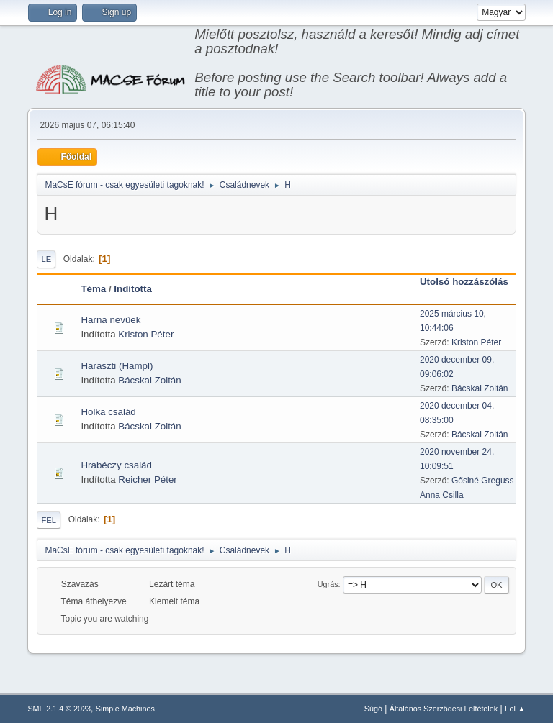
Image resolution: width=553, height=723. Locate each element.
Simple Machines (125, 708)
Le (46, 259)
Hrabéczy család (116, 465)
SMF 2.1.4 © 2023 (59, 708)
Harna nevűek (110, 319)
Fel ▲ (515, 708)
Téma (93, 288)
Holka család (108, 411)
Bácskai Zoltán (149, 380)
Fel (48, 520)
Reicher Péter (147, 479)
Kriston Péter (146, 334)
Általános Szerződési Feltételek (444, 708)
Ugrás (328, 584)
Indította (133, 288)
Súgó (373, 708)
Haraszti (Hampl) (117, 365)
